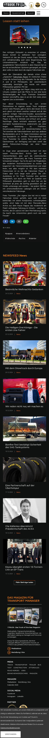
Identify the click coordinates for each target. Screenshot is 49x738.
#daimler (32, 239)
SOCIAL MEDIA (13, 691)
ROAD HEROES (13, 671)
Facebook (11, 694)
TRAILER (30, 13)
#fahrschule (10, 239)
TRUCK (6, 13)
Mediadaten (16, 649)
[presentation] (44, 39)
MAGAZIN (33, 674)
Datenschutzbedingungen (10, 728)
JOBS (23, 671)
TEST (9, 668)
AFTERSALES (34, 668)
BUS (39, 665)
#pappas (8, 234)
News (18, 294)
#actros (22, 239)
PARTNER (11, 702)
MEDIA (10, 662)
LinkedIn (20, 697)
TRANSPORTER (18, 13)
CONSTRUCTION (20, 668)
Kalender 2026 (12, 685)
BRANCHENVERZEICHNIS (17, 674)
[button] (18, 47)
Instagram (11, 697)
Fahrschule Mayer (20, 77)
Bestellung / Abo (18, 652)
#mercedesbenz (23, 234)
